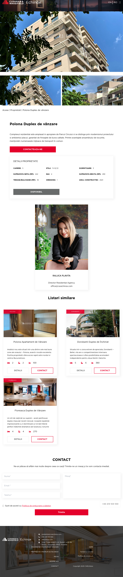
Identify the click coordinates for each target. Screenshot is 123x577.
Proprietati (15, 110)
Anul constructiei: (88, 180)
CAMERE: (17, 168)
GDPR (91, 547)
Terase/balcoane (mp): (24, 180)
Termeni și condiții (86, 552)
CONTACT (42, 370)
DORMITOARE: (85, 168)
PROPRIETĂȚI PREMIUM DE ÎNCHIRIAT (45, 552)
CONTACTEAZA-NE (32, 149)
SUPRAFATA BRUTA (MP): (90, 174)
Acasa (5, 110)
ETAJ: (48, 168)
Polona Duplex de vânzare (36, 110)
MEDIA (56, 556)
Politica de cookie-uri (85, 556)
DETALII (18, 370)
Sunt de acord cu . (28, 506)
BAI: (48, 174)
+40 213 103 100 (110, 504)
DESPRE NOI (54, 561)
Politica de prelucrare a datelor (36, 506)
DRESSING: (51, 180)
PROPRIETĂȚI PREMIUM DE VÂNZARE (45, 547)
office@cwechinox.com (61, 286)
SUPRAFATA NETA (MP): (23, 174)
